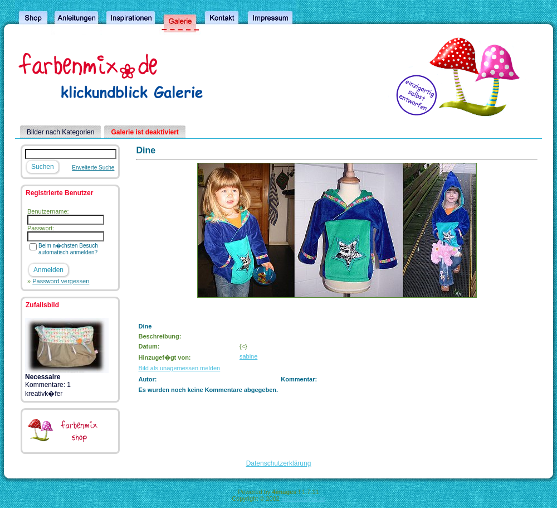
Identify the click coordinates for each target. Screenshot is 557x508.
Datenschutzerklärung (278, 463)
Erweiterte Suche (93, 168)
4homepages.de (303, 498)
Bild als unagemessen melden (179, 368)
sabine (248, 356)
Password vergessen (60, 281)
